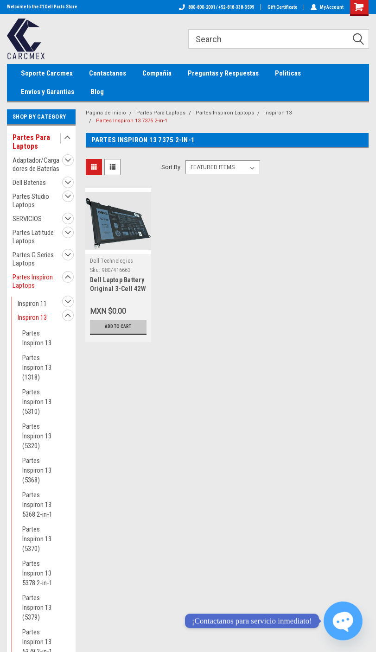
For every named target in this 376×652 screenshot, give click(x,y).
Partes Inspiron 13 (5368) (36, 470)
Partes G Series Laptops (33, 259)
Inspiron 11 (32, 303)
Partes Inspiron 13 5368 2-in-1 (37, 505)
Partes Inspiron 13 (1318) (36, 367)
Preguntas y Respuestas (223, 73)
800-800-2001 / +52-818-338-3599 (216, 7)
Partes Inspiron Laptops (33, 281)
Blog (97, 92)
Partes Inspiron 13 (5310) (36, 402)
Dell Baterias (29, 182)
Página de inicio (106, 113)
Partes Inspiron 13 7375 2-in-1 (131, 121)
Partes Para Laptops (31, 142)
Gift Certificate (282, 7)
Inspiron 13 (32, 317)
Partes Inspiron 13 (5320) (36, 436)
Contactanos (107, 73)
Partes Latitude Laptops (33, 236)
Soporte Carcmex (47, 73)
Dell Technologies (111, 261)
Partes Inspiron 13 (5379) (36, 607)
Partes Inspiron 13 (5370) (36, 539)
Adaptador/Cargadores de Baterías (36, 164)
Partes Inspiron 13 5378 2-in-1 (37, 573)
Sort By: (171, 167)
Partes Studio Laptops (31, 200)
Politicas (288, 73)
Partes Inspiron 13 (36, 338)
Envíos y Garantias (47, 92)
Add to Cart (118, 326)
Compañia (157, 73)
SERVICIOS (27, 219)
